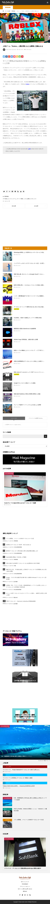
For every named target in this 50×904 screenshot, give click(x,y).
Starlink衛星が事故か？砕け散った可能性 (16, 557)
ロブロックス (33, 198)
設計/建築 (16, 581)
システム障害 (27, 198)
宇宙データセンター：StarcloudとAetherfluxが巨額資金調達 (21, 601)
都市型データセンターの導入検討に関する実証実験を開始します (22, 551)
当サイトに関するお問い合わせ (25, 889)
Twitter (27, 84)
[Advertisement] (25, 171)
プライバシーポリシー (25, 886)
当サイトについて (25, 881)
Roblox (6, 198)
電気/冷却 (16, 597)
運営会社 (25, 891)
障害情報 (8, 7)
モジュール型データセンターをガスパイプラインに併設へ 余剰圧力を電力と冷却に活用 (26, 594)
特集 (15, 565)
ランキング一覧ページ (43, 760)
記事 (29, 148)
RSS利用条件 (25, 884)
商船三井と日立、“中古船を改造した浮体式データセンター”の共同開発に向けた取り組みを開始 (26, 570)
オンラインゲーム (12, 198)
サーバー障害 (20, 198)
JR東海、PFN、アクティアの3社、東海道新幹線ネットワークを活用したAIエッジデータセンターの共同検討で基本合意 (26, 586)
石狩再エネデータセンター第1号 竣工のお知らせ (18, 544)
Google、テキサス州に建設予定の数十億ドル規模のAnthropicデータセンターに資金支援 (26, 578)
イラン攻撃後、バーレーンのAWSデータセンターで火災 (20, 538)
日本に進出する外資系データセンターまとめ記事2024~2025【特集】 (23, 563)
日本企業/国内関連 (18, 547)
